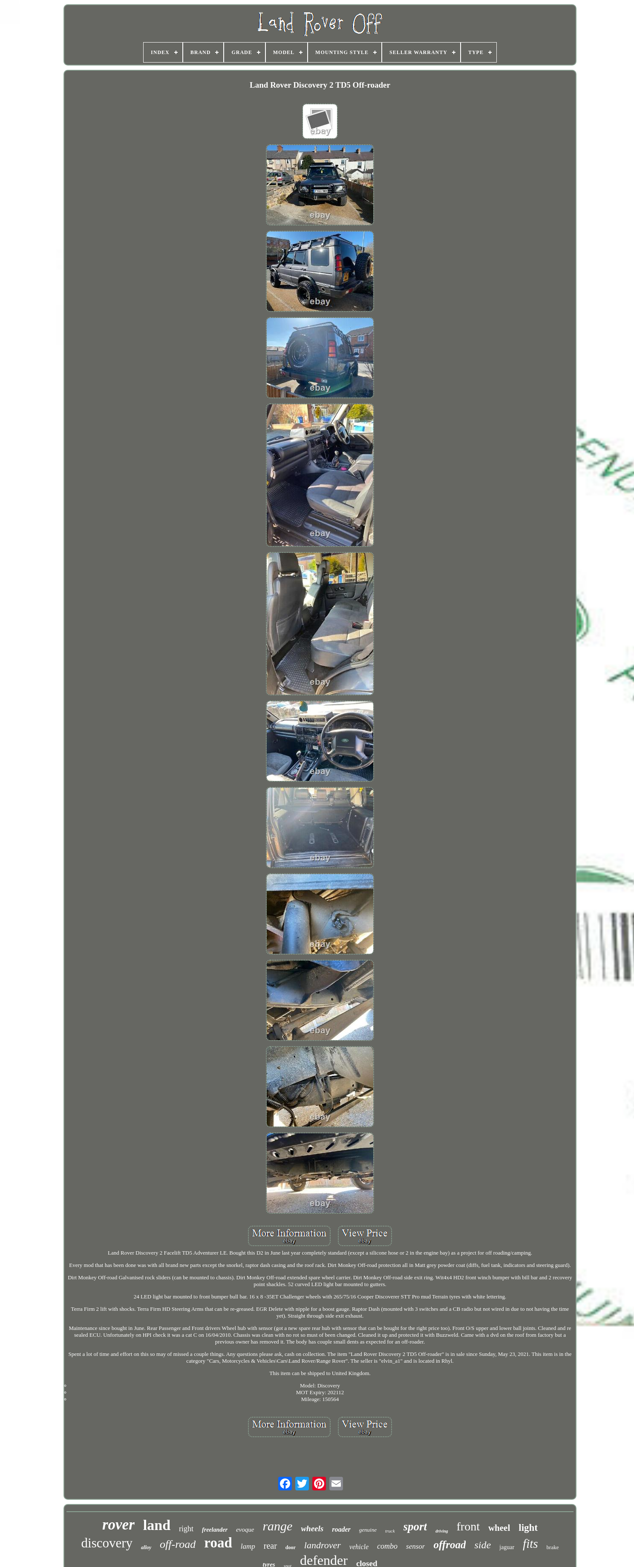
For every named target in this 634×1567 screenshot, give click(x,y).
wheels (312, 1528)
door (290, 1547)
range (277, 1526)
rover (118, 1524)
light (528, 1527)
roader (341, 1529)
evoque (245, 1529)
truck (390, 1530)
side (482, 1544)
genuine (368, 1530)
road (218, 1542)
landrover (322, 1545)
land (156, 1525)
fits (530, 1543)
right (186, 1528)
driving (441, 1531)
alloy (146, 1547)
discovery (107, 1543)
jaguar (506, 1547)
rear (270, 1545)
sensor (415, 1546)
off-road (178, 1544)
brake (553, 1547)
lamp (248, 1546)
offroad (449, 1544)
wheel (499, 1528)
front (468, 1526)
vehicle (359, 1546)
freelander (215, 1530)
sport (415, 1526)
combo (387, 1546)
